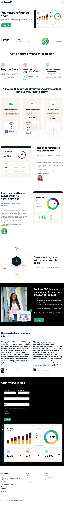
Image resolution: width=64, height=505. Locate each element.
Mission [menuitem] (27, 475)
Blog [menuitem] (27, 479)
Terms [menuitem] (46, 479)
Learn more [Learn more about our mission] (11, 117)
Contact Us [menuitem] (47, 475)
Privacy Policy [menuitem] (48, 477)
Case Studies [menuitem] (29, 482)
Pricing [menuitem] (46, 473)
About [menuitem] (27, 473)
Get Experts (39, 320)
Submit (7, 419)
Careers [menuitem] (27, 477)
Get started (6, 25)
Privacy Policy (18, 411)
